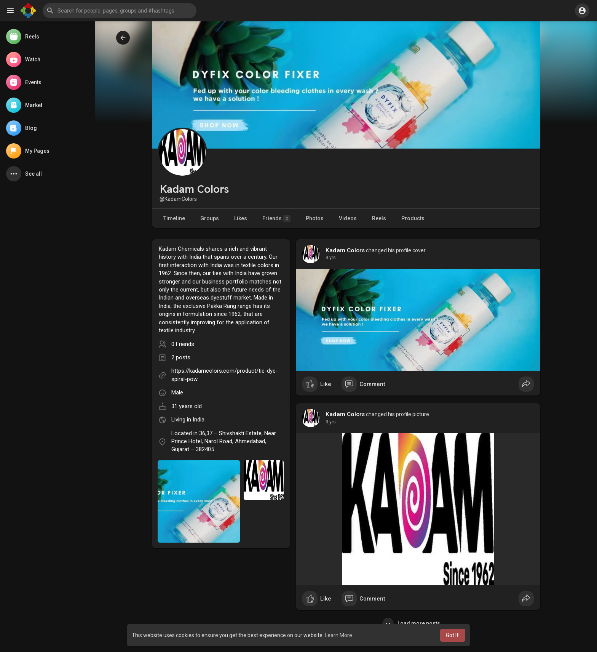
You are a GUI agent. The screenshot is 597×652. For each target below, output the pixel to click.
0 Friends (182, 344)
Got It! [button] (453, 635)
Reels (379, 218)
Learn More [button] (338, 635)
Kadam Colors (345, 250)
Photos (315, 218)
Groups (209, 218)
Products (413, 218)
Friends (276, 218)
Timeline (174, 218)
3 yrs (331, 257)
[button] (119, 10)
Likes (240, 218)
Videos (348, 218)
